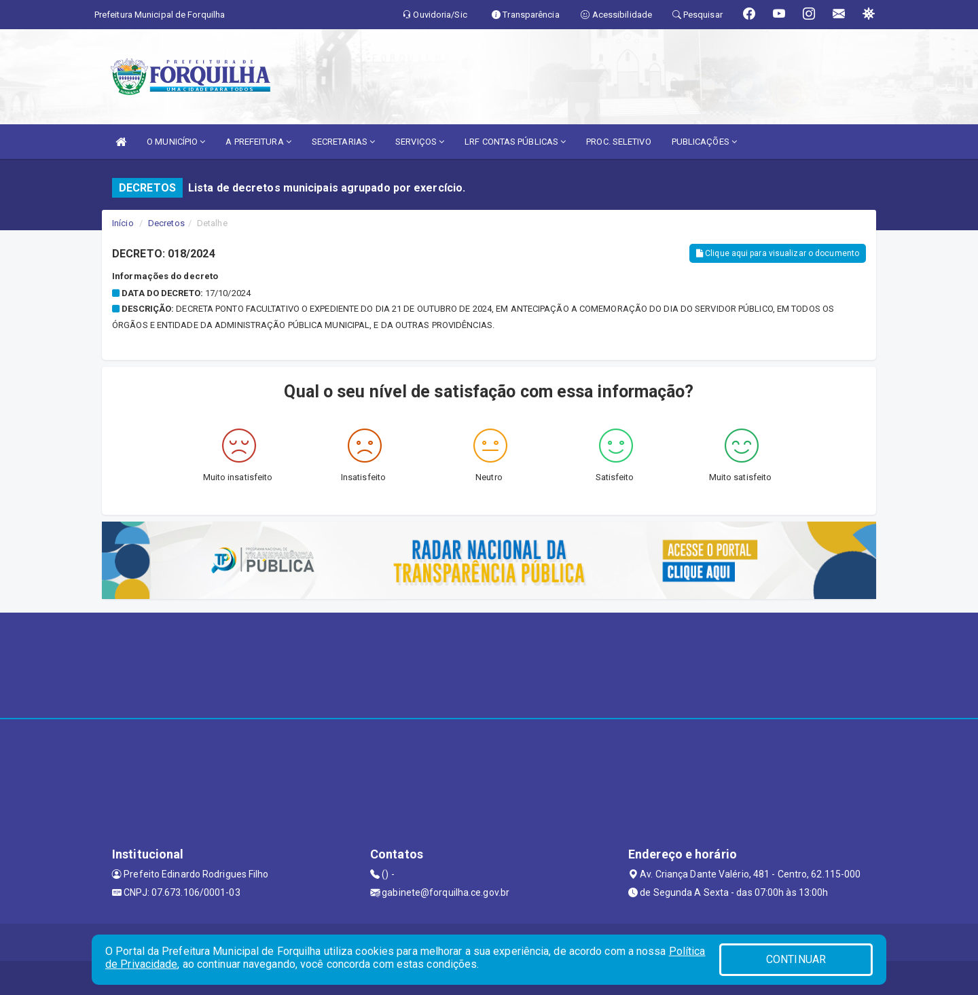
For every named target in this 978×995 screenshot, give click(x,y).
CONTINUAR (796, 959)
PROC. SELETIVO (618, 142)
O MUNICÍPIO (176, 142)
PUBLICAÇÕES (704, 142)
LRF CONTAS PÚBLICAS (515, 142)
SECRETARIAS (343, 142)
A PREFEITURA (258, 142)
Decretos (166, 223)
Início (123, 223)
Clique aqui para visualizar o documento (777, 253)
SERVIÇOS (419, 142)
